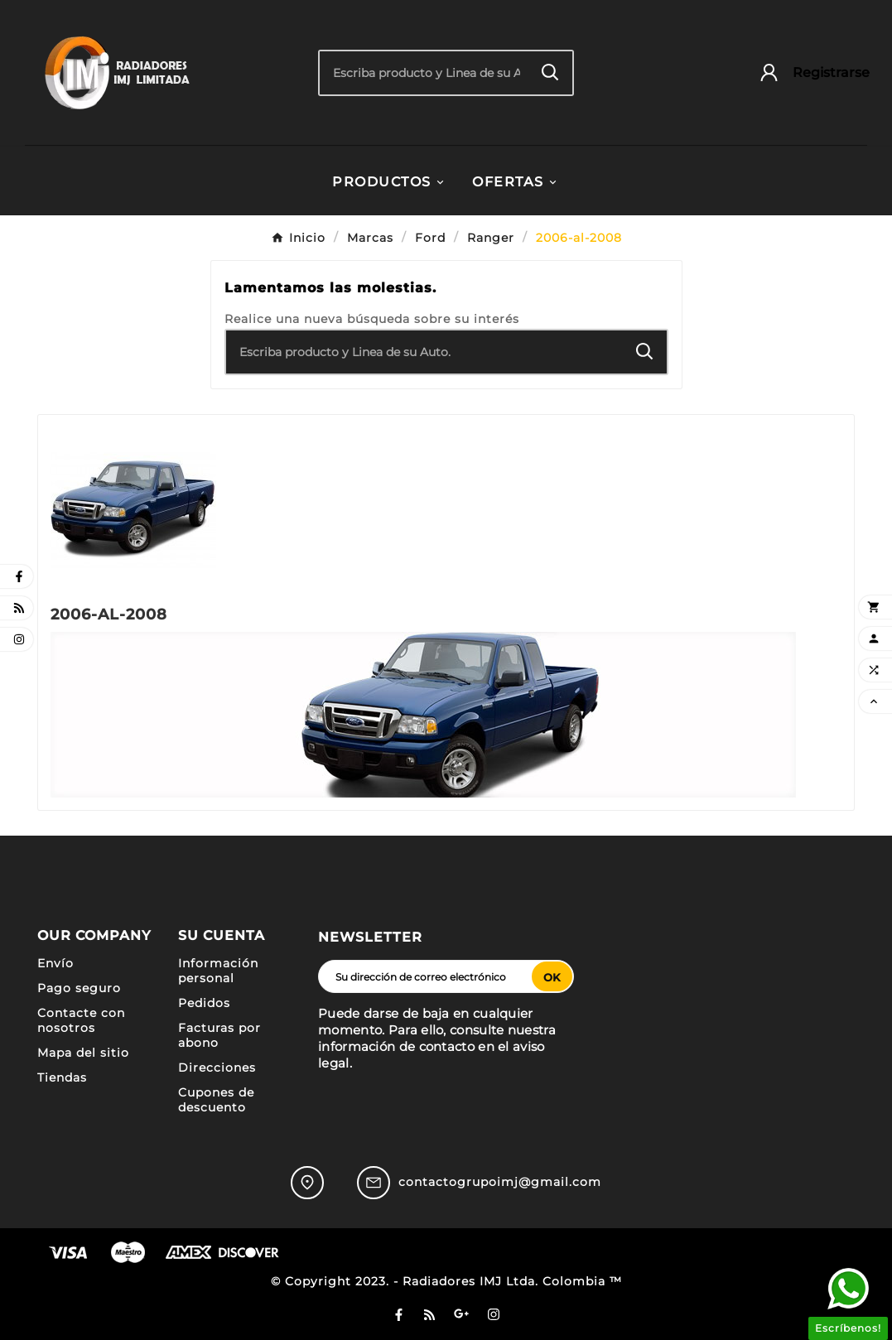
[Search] (550, 72)
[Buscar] (424, 72)
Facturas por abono (219, 1035)
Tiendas (62, 1077)
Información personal (218, 971)
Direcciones (217, 1067)
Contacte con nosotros (81, 1020)
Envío (55, 963)
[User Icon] (806, 72)
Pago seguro (79, 988)
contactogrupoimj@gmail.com (499, 1181)
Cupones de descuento (216, 1100)
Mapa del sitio (83, 1052)
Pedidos (204, 1002)
